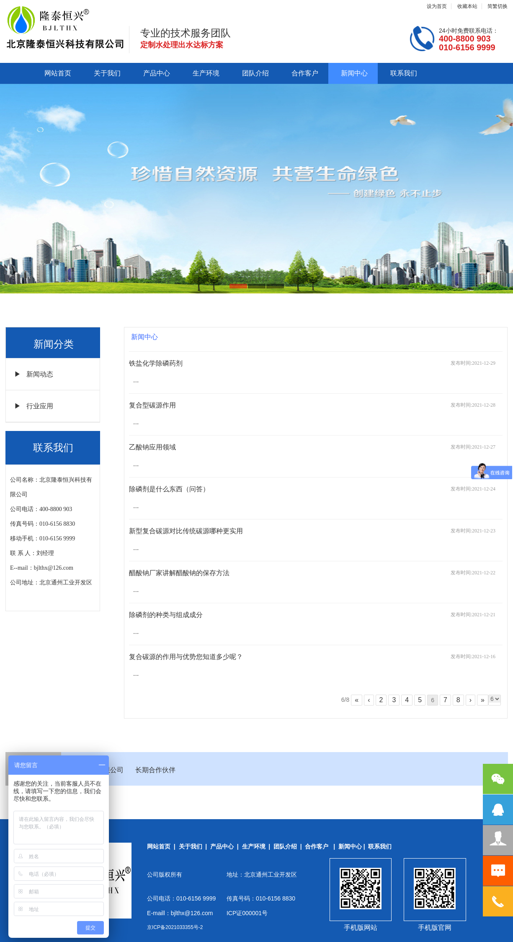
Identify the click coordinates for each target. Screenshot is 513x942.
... (136, 380)
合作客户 (304, 73)
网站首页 (57, 73)
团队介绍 (255, 73)
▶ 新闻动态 (33, 374)
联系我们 (403, 73)
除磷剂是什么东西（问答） (169, 489)
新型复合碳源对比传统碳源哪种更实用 (186, 531)
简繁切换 (497, 6)
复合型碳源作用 (152, 405)
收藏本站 (467, 6)
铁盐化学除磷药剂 (156, 363)
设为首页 (437, 6)
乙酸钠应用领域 (152, 447)
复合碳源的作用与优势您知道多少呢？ (186, 656)
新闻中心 (354, 73)
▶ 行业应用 (33, 406)
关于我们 (107, 73)
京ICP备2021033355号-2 (175, 927)
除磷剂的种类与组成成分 (166, 614)
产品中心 (156, 73)
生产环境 (206, 73)
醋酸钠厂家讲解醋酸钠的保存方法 (179, 572)
